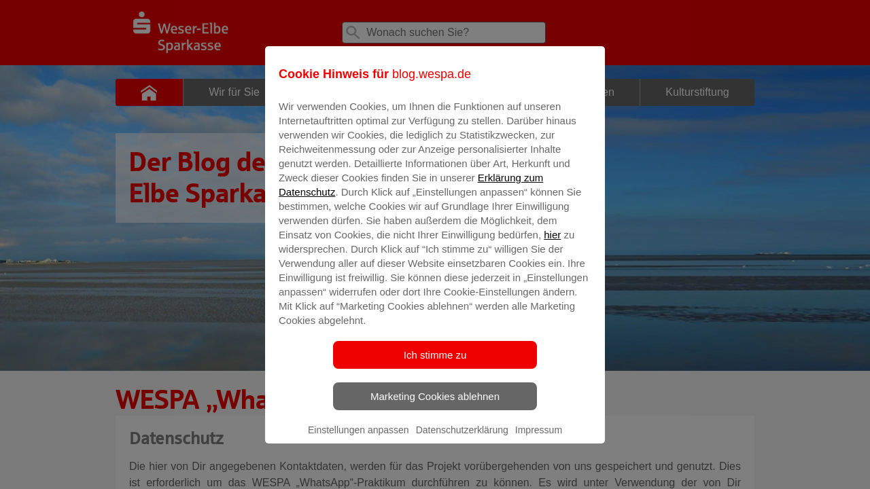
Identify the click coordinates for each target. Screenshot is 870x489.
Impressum (538, 439)
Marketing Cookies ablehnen (435, 406)
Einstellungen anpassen (358, 439)
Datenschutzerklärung (462, 439)
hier (552, 244)
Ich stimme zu (435, 364)
